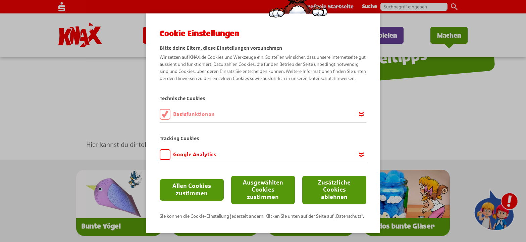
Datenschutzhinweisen (332, 78)
